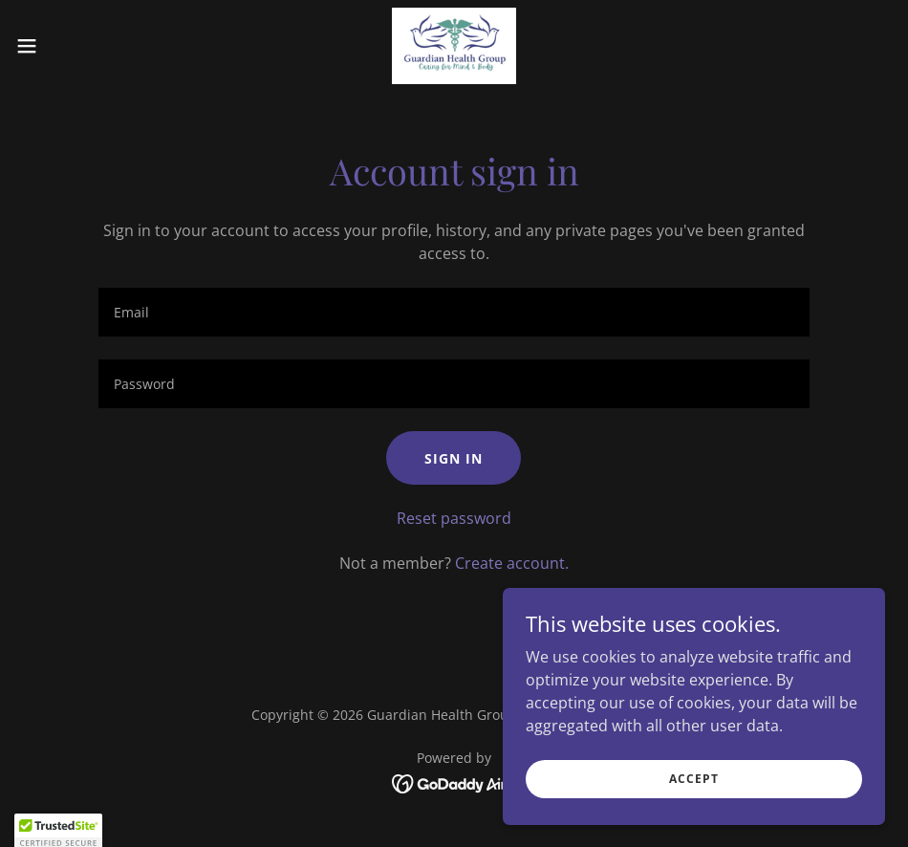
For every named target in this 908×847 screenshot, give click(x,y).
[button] (74, 46)
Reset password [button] (454, 518)
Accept (694, 779)
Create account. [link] (512, 563)
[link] (454, 46)
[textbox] (454, 312)
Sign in (453, 458)
